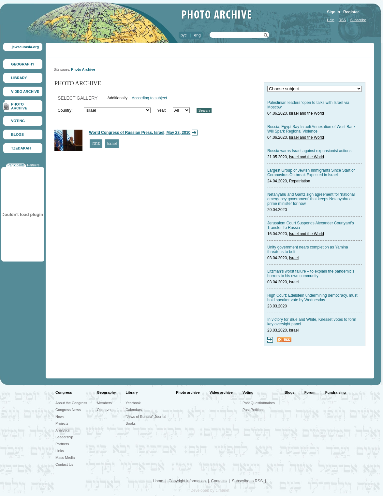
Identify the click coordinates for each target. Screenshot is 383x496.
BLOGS (17, 134)
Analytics (62, 430)
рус (183, 35)
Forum (310, 392)
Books (130, 423)
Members (104, 403)
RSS (342, 20)
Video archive (221, 392)
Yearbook (132, 403)
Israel (112, 143)
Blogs (290, 392)
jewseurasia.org (25, 47)
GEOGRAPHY (23, 64)
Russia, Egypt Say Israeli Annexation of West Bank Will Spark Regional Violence (311, 129)
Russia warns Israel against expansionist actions (309, 151)
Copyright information (187, 481)
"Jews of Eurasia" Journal (145, 416)
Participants (15, 165)
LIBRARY (19, 78)
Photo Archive (83, 69)
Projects (61, 423)
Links (59, 451)
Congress (63, 392)
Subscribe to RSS (247, 481)
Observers (105, 410)
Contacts (219, 481)
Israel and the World (306, 113)
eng (197, 35)
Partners (33, 165)
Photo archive (188, 392)
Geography (106, 392)
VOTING (18, 121)
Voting (248, 392)
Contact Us (64, 464)
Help (330, 20)
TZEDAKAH (21, 148)
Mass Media (65, 458)
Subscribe (358, 20)
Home (158, 481)
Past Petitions (253, 410)
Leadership (64, 437)
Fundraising (335, 392)
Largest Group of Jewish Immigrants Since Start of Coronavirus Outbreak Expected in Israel (311, 172)
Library (131, 392)
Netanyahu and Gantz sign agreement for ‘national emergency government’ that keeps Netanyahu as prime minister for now (311, 199)
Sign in (333, 12)
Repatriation (299, 181)
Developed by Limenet (209, 490)
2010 (96, 143)
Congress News (68, 410)
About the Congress (71, 403)
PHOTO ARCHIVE (19, 106)
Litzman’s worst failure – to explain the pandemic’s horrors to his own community (310, 273)
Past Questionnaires (259, 403)
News (60, 416)
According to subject (149, 98)
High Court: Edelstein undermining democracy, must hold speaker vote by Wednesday (312, 297)
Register (351, 12)
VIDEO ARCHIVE (25, 91)
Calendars (133, 410)
